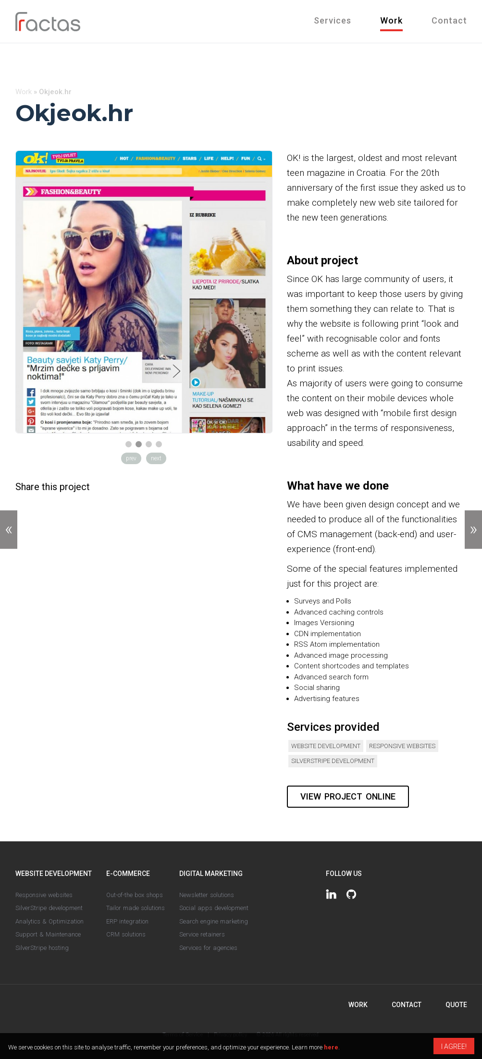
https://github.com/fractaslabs (351, 894)
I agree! (454, 1046)
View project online (347, 796)
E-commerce (128, 873)
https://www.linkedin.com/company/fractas (331, 894)
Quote (456, 1005)
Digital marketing (211, 873)
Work (391, 20)
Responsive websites (402, 746)
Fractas (48, 21)
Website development (325, 746)
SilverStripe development (332, 760)
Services (332, 20)
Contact (449, 20)
